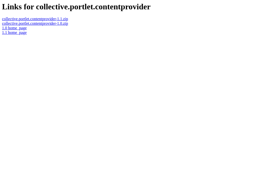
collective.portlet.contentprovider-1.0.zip (35, 23)
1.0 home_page (14, 28)
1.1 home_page (14, 32)
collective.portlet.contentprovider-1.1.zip (35, 19)
